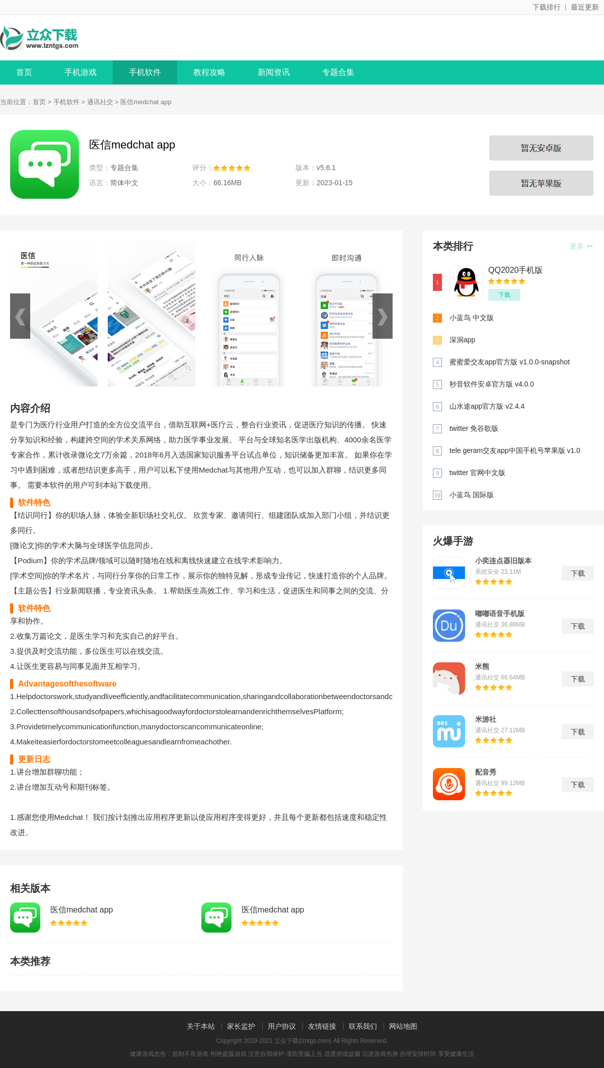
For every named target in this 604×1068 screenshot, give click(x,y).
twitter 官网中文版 (477, 473)
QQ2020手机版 (515, 270)
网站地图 (403, 1026)
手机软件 (145, 72)
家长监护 (241, 1026)
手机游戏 (80, 72)
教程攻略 (209, 72)
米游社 (485, 719)
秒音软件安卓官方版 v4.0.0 (491, 384)
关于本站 (201, 1026)
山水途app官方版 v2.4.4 (486, 406)
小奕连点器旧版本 (503, 561)
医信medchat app (81, 909)
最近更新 (585, 7)
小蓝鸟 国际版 (471, 495)
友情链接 (322, 1026)
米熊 (482, 666)
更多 (581, 246)
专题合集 (338, 72)
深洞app (462, 340)
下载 (504, 294)
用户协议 (282, 1026)
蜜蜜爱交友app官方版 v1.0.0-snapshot (509, 362)
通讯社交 (100, 102)
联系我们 (363, 1026)
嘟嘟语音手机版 (499, 613)
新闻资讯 (274, 72)
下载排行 (547, 7)
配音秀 (485, 772)
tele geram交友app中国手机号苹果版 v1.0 (514, 450)
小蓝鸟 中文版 (471, 318)
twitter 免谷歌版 (473, 428)
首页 (24, 72)
